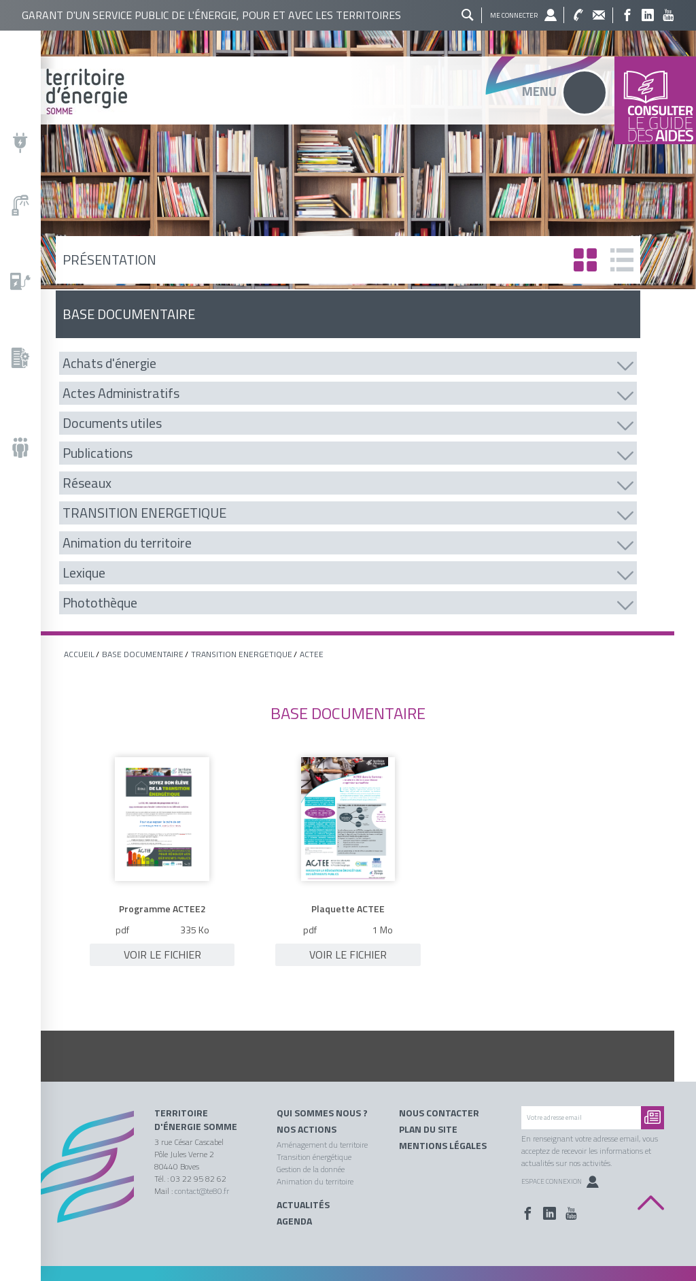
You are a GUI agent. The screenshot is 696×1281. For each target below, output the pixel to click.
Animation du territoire (315, 1181)
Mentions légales (443, 1145)
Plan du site (428, 1129)
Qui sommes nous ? (322, 1113)
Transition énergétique (314, 1156)
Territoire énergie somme (348, 91)
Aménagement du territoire (322, 1144)
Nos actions (306, 1129)
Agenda (294, 1221)
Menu (539, 91)
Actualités (303, 1205)
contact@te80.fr (202, 1190)
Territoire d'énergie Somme (195, 1119)
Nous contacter (439, 1113)
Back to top (651, 1203)
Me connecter (514, 15)
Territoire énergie (83, 1174)
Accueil (79, 654)
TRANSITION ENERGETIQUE (241, 654)
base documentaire (143, 654)
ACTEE (312, 654)
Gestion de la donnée (311, 1169)
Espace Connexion (560, 1181)
